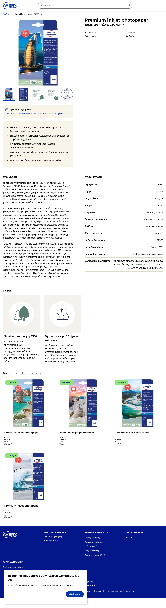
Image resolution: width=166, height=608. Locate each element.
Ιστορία (129, 537)
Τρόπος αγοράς (91, 546)
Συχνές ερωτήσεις (92, 537)
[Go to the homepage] (10, 6)
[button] (9, 94)
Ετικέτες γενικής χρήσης (13, 567)
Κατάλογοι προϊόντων (94, 542)
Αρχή (5, 14)
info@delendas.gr (52, 540)
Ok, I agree (74, 594)
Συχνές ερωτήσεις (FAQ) (95, 555)
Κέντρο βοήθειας (92, 551)
